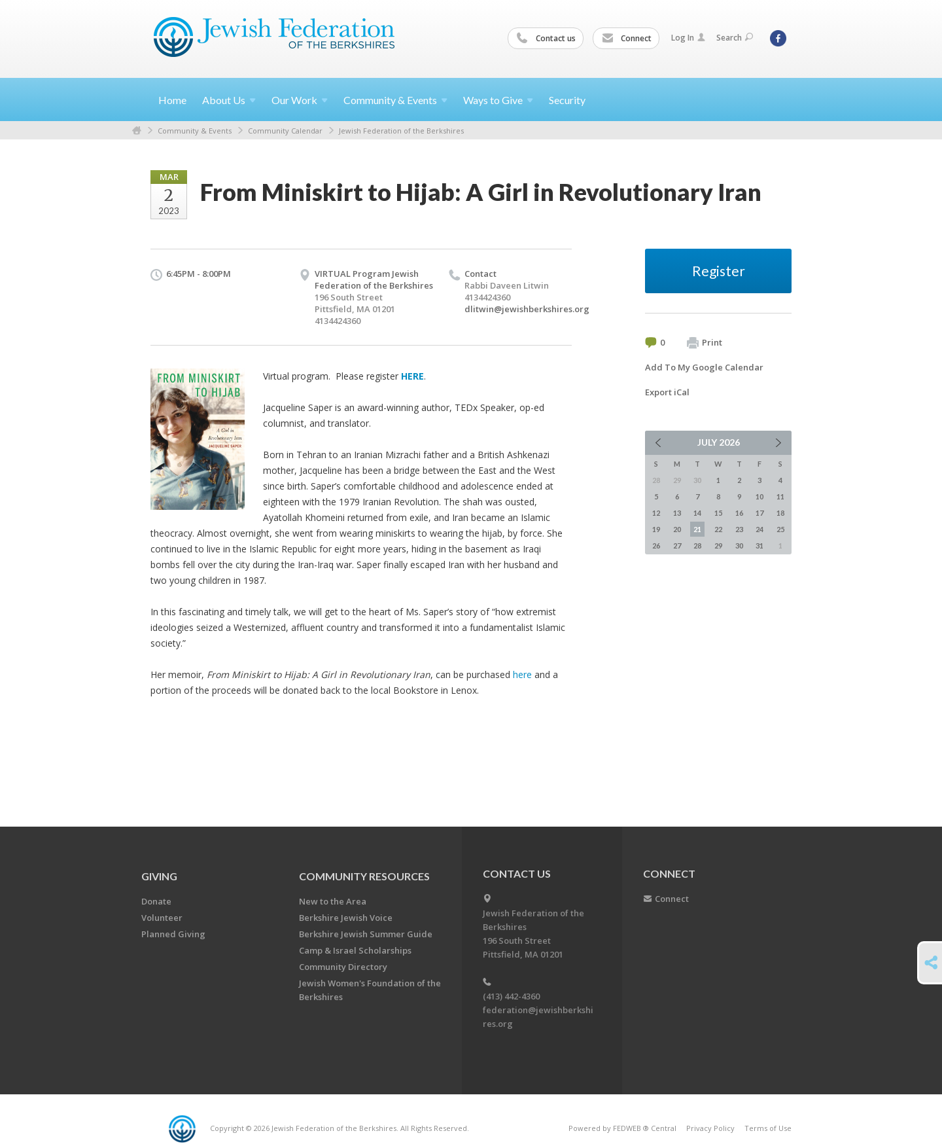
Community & (395, 100)
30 (739, 545)
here (522, 674)
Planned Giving (173, 934)
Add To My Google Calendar (704, 367)
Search (734, 37)
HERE (412, 376)
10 (759, 496)
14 (697, 513)
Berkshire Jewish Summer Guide (365, 934)
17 (759, 513)
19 (656, 529)
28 (697, 545)
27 (677, 545)
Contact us (546, 39)
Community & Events (195, 130)
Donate (156, 901)
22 (718, 529)
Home (172, 100)
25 (780, 529)
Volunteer (162, 918)
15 (718, 513)
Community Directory (343, 967)
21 (697, 529)
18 (780, 513)
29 (718, 545)
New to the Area (332, 901)
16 (739, 513)
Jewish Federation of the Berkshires (401, 130)
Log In (688, 37)
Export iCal (667, 392)
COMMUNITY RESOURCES (364, 876)
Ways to (498, 100)
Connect (627, 39)
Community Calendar (285, 130)
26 (656, 545)
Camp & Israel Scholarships (355, 950)
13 (677, 513)
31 (759, 545)
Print (704, 343)
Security (567, 100)
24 (759, 529)
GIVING (159, 876)
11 (780, 496)
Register (718, 270)
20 (677, 529)
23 (739, 529)
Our (299, 100)
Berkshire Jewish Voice (345, 918)
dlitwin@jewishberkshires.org (526, 309)
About (229, 100)
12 (656, 513)
